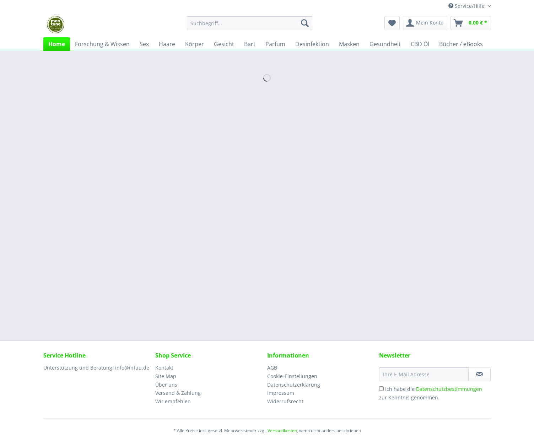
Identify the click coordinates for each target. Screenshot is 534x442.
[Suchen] (304, 23)
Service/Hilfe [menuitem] (467, 5)
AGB (272, 367)
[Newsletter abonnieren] (479, 374)
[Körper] (194, 44)
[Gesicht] (224, 44)
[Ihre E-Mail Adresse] (424, 374)
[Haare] (167, 44)
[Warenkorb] (471, 23)
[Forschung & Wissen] (102, 44)
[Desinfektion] (312, 44)
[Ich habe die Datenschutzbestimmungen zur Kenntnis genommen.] (381, 388)
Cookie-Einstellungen (292, 376)
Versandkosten (282, 430)
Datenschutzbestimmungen (449, 389)
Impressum (280, 392)
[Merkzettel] (392, 23)
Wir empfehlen (173, 401)
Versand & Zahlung (178, 392)
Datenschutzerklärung (293, 384)
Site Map (165, 376)
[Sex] (144, 44)
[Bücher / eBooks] (461, 44)
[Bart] (249, 44)
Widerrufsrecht (285, 401)
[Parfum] (275, 44)
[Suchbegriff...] (249, 23)
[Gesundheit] (385, 44)
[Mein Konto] (425, 23)
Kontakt (164, 367)
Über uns (166, 384)
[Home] (56, 44)
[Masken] (349, 44)
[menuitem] (249, 26)
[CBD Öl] (420, 44)
